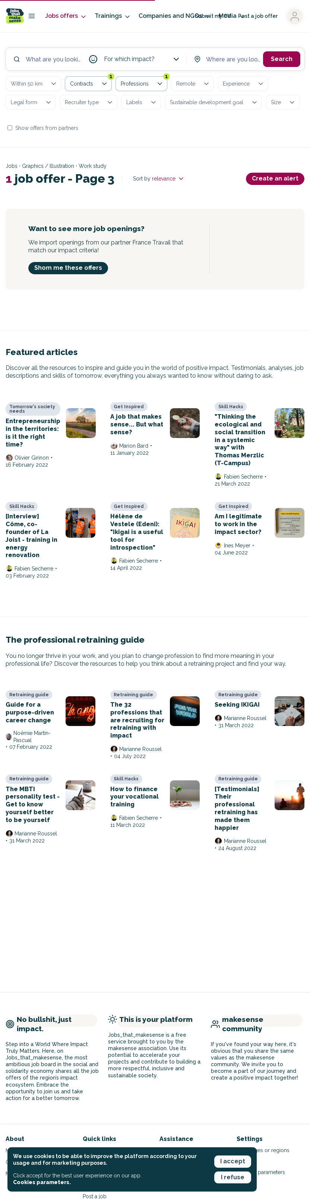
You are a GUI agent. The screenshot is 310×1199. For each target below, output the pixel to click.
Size (283, 102)
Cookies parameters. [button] (42, 1182)
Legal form (31, 102)
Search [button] (281, 59)
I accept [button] (232, 1161)
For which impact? (142, 59)
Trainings (113, 16)
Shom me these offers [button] (68, 267)
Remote (193, 83)
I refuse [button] (232, 1177)
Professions (144, 82)
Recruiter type (89, 102)
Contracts (91, 82)
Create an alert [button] (275, 178)
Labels (141, 102)
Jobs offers (66, 16)
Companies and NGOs (175, 16)
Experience (244, 83)
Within (34, 83)
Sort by (159, 178)
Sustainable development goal (214, 102)
